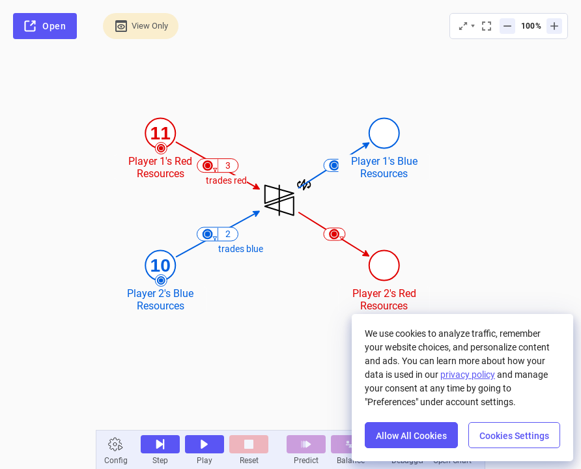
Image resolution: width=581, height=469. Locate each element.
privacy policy (467, 374)
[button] (116, 444)
